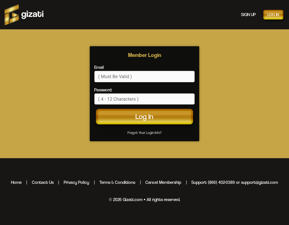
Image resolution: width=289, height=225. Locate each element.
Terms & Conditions (117, 182)
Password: (103, 89)
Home (16, 182)
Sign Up (248, 14)
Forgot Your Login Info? (144, 133)
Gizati (24, 14)
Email (99, 67)
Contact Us (43, 182)
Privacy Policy (76, 182)
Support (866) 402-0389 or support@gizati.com (234, 182)
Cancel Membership (163, 182)
